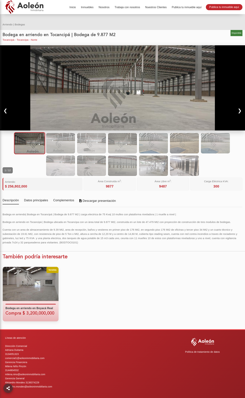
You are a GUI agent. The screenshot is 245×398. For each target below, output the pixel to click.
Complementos (63, 200)
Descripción (11, 200)
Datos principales (36, 200)
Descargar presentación (97, 200)
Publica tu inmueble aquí (224, 7)
